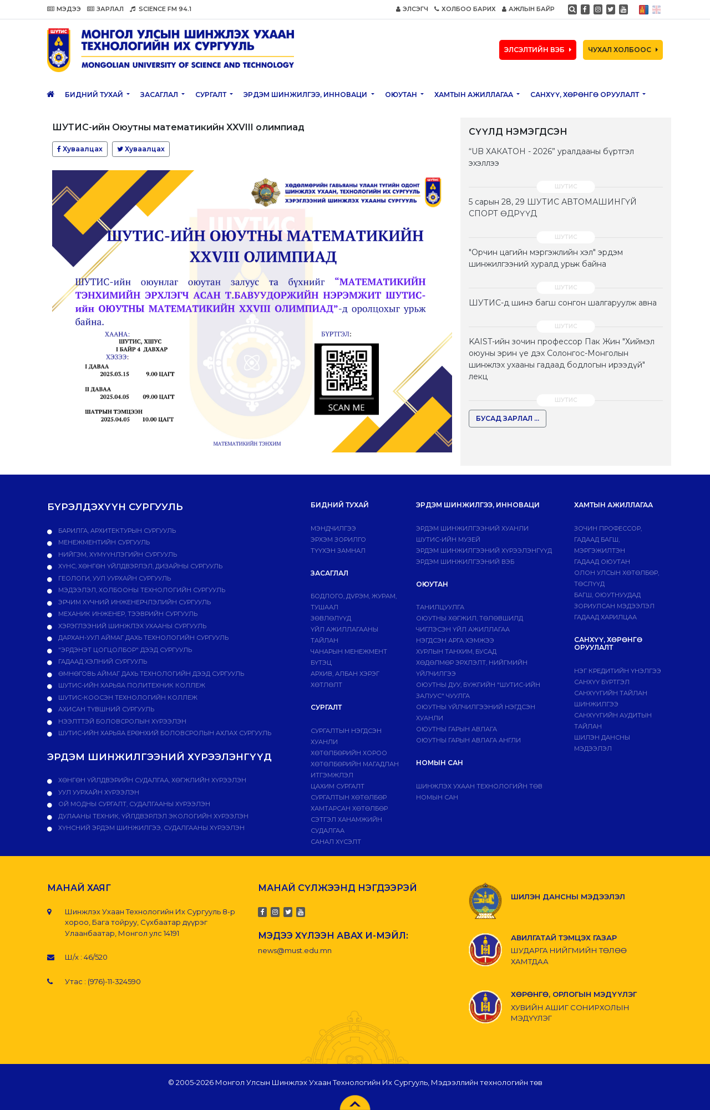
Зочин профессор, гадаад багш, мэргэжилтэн (608, 539)
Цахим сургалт (337, 786)
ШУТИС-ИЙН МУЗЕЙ (448, 539)
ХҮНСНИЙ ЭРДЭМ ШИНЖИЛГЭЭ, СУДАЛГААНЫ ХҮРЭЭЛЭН (151, 828)
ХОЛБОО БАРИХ (465, 9)
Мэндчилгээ (333, 528)
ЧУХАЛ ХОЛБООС (623, 49)
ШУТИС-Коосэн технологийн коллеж (127, 697)
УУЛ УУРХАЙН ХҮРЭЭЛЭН (98, 792)
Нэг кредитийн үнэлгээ (617, 671)
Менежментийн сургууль (103, 542)
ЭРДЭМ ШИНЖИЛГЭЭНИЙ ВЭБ (465, 562)
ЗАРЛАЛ (105, 9)
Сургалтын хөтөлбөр (349, 797)
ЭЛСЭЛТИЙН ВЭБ (537, 49)
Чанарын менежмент (349, 651)
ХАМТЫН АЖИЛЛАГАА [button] (474, 94)
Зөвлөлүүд (331, 618)
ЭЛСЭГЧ (412, 9)
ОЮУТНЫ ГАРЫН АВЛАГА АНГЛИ (468, 740)
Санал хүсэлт (336, 842)
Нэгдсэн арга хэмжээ (455, 640)
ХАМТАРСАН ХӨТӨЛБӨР (349, 808)
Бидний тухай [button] (95, 94)
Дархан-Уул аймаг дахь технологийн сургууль (143, 637)
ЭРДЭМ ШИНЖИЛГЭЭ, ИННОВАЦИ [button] (306, 94)
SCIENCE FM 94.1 (160, 9)
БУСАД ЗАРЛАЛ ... (507, 418)
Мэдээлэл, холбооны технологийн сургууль (141, 590)
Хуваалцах (80, 149)
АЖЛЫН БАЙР (528, 9)
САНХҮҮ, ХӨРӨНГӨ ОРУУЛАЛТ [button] (585, 94)
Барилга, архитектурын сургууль (116, 530)
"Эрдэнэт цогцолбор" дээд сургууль (124, 650)
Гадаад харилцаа (605, 617)
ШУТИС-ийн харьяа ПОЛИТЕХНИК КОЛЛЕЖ (131, 685)
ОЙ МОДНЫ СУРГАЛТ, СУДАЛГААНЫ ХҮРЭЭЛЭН (133, 804)
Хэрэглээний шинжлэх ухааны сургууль (131, 626)
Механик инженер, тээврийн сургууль (127, 614)
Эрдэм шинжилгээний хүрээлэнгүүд (484, 550)
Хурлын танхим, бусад (456, 651)
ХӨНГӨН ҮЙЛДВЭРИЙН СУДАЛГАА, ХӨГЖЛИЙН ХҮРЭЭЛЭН (151, 780)
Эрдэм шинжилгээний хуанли (472, 528)
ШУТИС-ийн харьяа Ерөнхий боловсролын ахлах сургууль (164, 733)
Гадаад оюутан (602, 562)
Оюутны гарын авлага (456, 729)
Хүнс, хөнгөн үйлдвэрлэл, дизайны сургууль (139, 566)
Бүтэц (321, 662)
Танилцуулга (440, 607)
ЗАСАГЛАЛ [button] (160, 94)
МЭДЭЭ (64, 9)
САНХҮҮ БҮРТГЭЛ (602, 682)
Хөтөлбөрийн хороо (349, 753)
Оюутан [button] (402, 94)
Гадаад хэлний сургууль (102, 661)
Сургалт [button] (211, 94)
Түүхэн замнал (338, 550)
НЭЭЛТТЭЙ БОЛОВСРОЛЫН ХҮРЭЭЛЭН (121, 721)
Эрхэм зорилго (338, 539)
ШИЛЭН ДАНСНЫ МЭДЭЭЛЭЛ (568, 896)
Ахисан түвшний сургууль (105, 709)
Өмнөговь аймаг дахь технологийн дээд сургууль (150, 674)
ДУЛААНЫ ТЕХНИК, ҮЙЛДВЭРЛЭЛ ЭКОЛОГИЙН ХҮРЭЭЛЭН (152, 816)
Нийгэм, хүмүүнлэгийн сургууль (117, 554)
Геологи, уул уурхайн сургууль (114, 578)
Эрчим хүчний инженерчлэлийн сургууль (134, 602)
